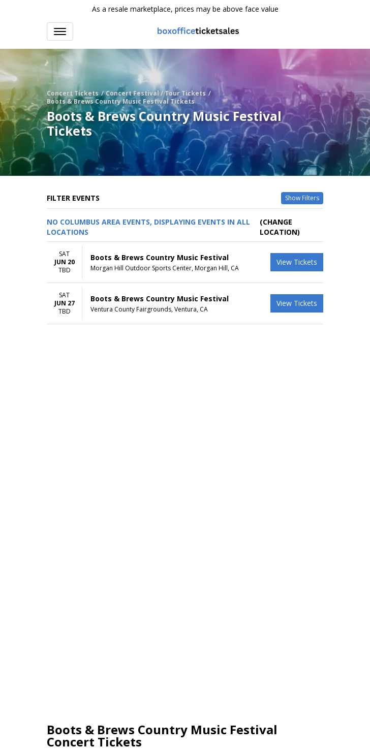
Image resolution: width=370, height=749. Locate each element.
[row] (185, 262)
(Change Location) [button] (280, 227)
